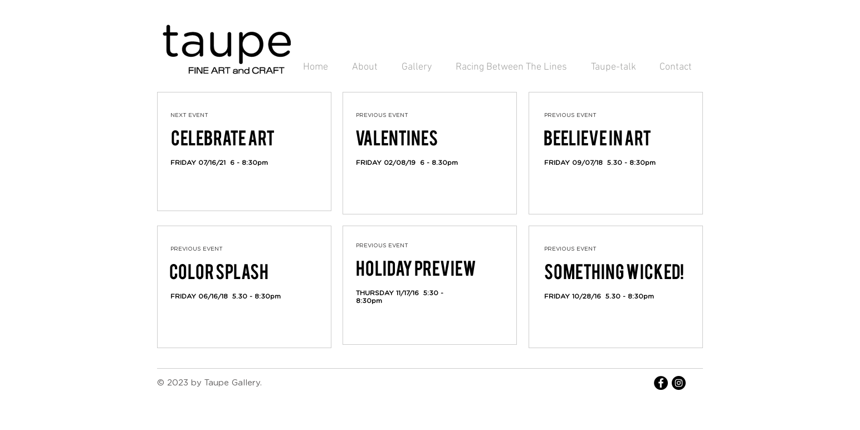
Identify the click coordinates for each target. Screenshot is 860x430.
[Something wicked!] (614, 272)
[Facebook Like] (191, 180)
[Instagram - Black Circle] (679, 383)
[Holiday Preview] (416, 269)
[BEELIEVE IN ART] (597, 138)
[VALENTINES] (396, 138)
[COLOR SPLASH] (219, 272)
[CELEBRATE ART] (222, 138)
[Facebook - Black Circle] (661, 383)
